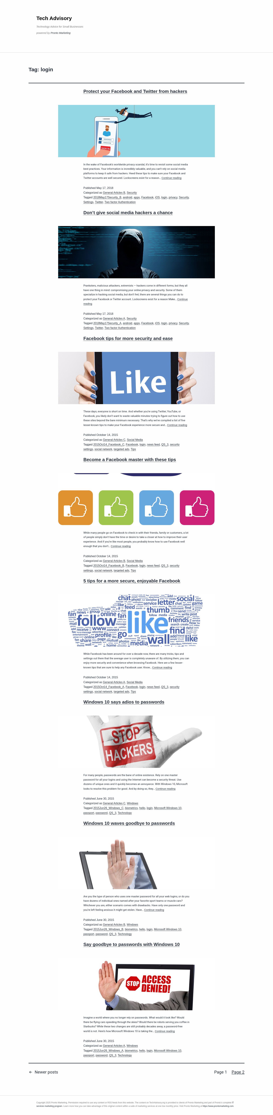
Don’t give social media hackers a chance (128, 212)
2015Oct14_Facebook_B (108, 565)
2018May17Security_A (107, 323)
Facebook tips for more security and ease (128, 338)
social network (103, 449)
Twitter (99, 202)
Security (132, 192)
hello (142, 808)
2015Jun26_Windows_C (108, 808)
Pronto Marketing (61, 32)
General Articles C (114, 439)
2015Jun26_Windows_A (108, 1050)
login (164, 197)
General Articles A (114, 318)
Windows (132, 803)
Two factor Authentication (120, 202)
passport (88, 812)
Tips (133, 449)
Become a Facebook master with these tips (129, 459)
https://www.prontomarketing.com (218, 1106)
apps (137, 197)
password (101, 812)
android (127, 197)
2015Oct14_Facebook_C (108, 444)
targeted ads (121, 449)
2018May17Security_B (107, 197)
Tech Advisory (54, 18)
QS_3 (164, 444)
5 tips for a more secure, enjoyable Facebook (131, 580)
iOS (157, 197)
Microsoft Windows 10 (167, 808)
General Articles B (114, 192)
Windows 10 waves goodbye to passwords (129, 823)
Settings (88, 202)
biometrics (131, 808)
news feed (153, 444)
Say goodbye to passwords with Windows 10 (131, 944)
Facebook (147, 197)
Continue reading (171, 177)
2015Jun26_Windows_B (108, 929)
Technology (125, 812)
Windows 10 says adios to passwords (123, 702)
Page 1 (220, 1072)
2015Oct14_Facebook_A (108, 686)
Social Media (135, 439)
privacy (173, 197)
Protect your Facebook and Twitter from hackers (135, 91)
